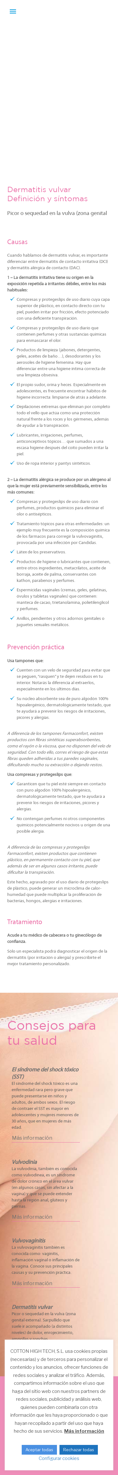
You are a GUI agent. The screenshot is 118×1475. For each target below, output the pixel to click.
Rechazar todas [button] (78, 1449)
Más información (84, 1431)
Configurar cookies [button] (59, 1458)
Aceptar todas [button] (39, 1449)
